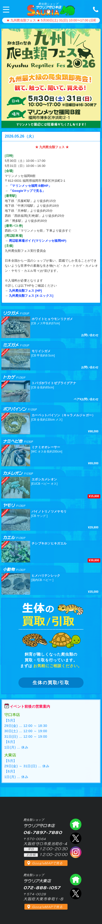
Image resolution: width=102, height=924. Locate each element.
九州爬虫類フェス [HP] (25, 290)
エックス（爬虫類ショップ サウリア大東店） (75, 893)
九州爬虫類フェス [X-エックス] (31, 295)
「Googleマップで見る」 (27, 191)
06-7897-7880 (94, 9)
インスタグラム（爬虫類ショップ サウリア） (75, 852)
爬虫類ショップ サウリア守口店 (75, 824)
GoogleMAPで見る (47, 863)
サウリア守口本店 (48, 5)
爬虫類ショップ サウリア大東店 (75, 879)
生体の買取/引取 (51, 682)
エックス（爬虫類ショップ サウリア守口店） (75, 838)
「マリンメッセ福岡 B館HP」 (30, 185)
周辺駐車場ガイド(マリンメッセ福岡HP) (37, 240)
